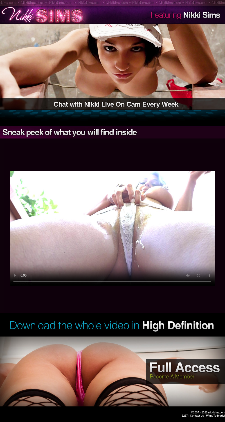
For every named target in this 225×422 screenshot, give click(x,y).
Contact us (197, 415)
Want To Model (215, 415)
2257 (185, 415)
